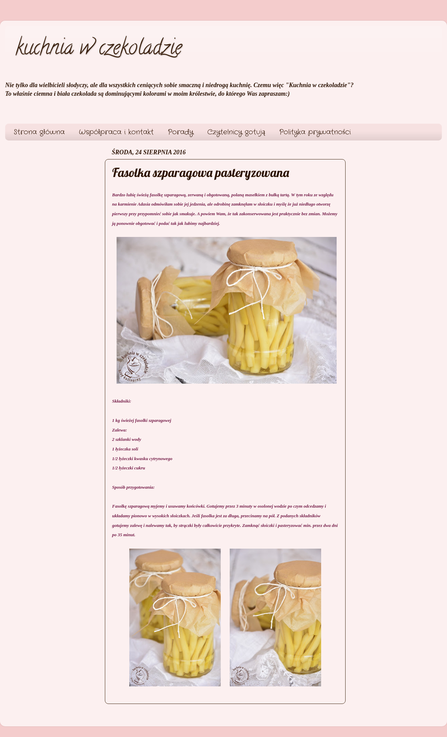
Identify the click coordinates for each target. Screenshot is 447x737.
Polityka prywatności (315, 132)
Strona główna (39, 132)
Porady (180, 132)
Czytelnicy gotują (236, 132)
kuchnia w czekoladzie (98, 49)
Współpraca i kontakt (116, 132)
